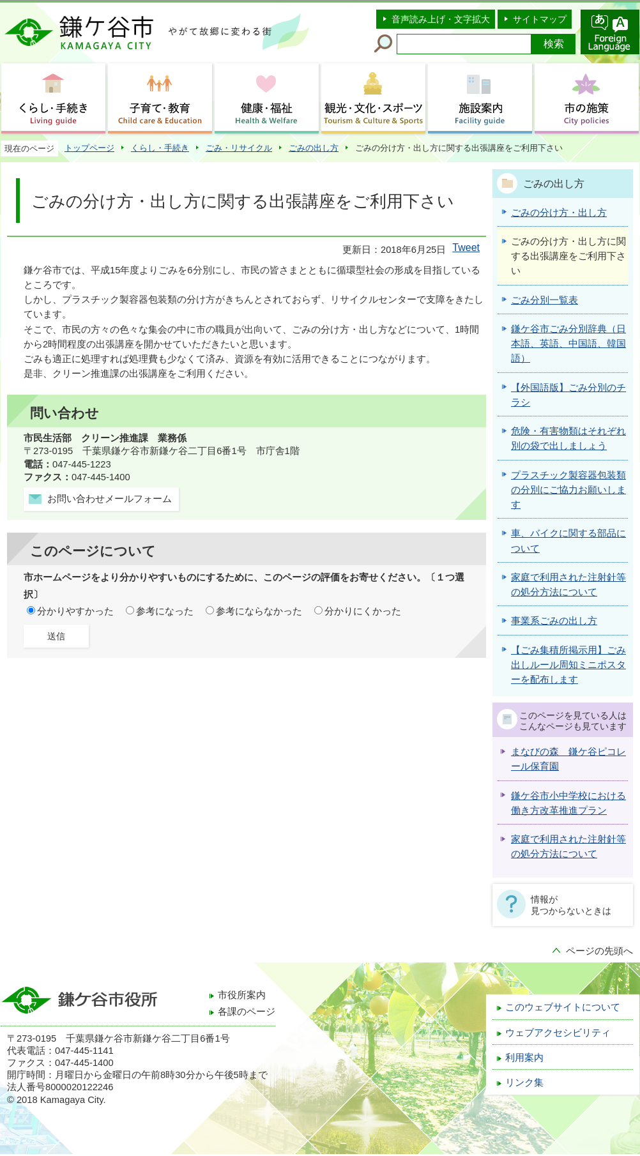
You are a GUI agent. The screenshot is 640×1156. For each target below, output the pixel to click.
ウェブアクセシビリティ (558, 1033)
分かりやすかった (75, 611)
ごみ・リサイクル (239, 148)
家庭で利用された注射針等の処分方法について (568, 846)
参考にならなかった (259, 611)
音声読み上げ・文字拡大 (441, 19)
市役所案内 (242, 995)
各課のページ (246, 1012)
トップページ (89, 148)
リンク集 (524, 1082)
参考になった (165, 611)
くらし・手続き (160, 148)
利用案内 (524, 1058)
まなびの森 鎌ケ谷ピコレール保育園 (568, 759)
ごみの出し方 (314, 148)
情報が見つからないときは (571, 905)
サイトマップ (540, 19)
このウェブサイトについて (562, 1007)
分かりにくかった (362, 611)
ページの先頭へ (599, 951)
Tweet (466, 247)
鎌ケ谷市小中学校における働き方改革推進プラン (568, 803)
